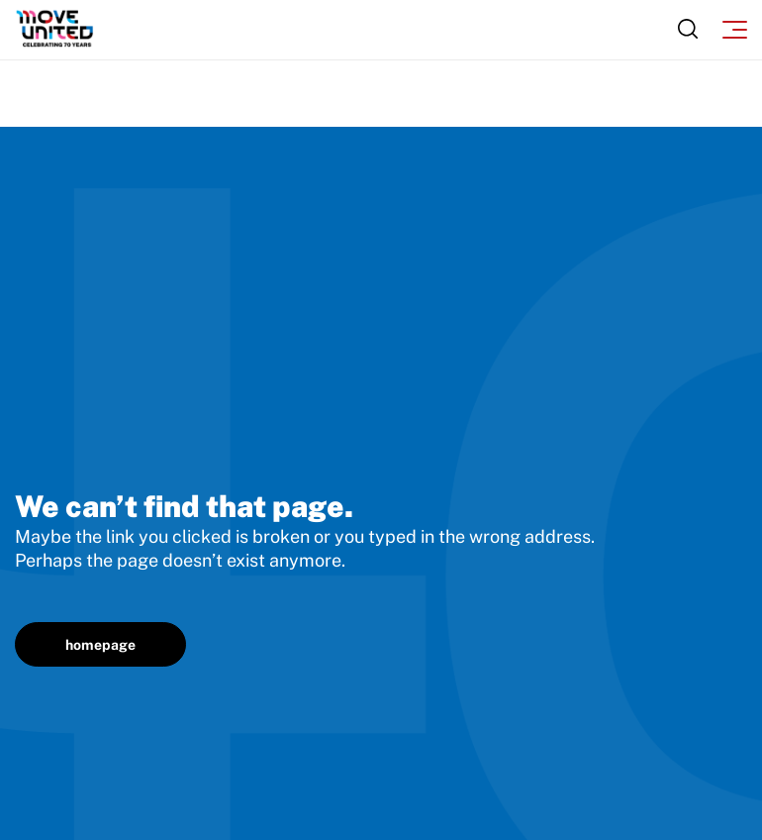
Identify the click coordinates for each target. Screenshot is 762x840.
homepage (100, 645)
